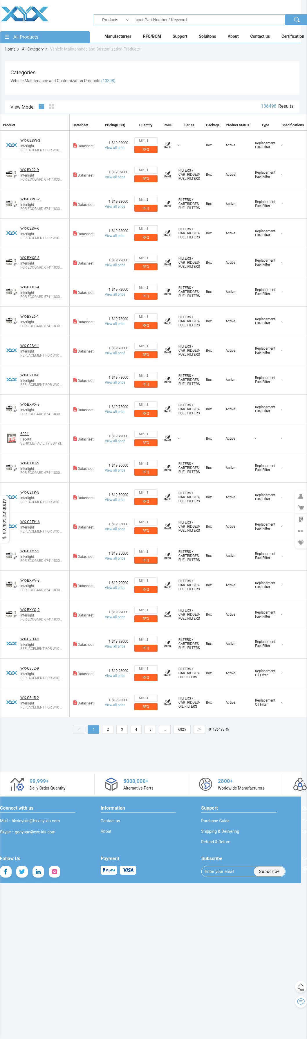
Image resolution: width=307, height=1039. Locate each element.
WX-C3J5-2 (29, 697)
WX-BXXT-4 (29, 287)
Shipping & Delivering (220, 831)
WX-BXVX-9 (29, 404)
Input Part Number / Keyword (208, 19)
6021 (24, 434)
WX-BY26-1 (29, 316)
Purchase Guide (215, 821)
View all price (115, 148)
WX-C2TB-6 (29, 375)
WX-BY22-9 (29, 170)
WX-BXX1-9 (29, 463)
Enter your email (223, 871)
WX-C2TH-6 (30, 522)
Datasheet (83, 145)
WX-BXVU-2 (30, 199)
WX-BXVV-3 (30, 580)
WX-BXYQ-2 (30, 609)
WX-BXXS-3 (29, 258)
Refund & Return (215, 842)
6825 (182, 729)
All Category (35, 49)
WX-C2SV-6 (29, 228)
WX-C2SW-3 (30, 140)
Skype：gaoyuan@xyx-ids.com (27, 832)
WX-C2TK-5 (29, 492)
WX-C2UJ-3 (29, 639)
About (106, 831)
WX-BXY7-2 (29, 551)
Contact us (110, 821)
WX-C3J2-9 (29, 668)
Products (108, 20)
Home (12, 49)
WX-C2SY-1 (29, 346)
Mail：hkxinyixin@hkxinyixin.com (30, 821)
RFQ (145, 150)
